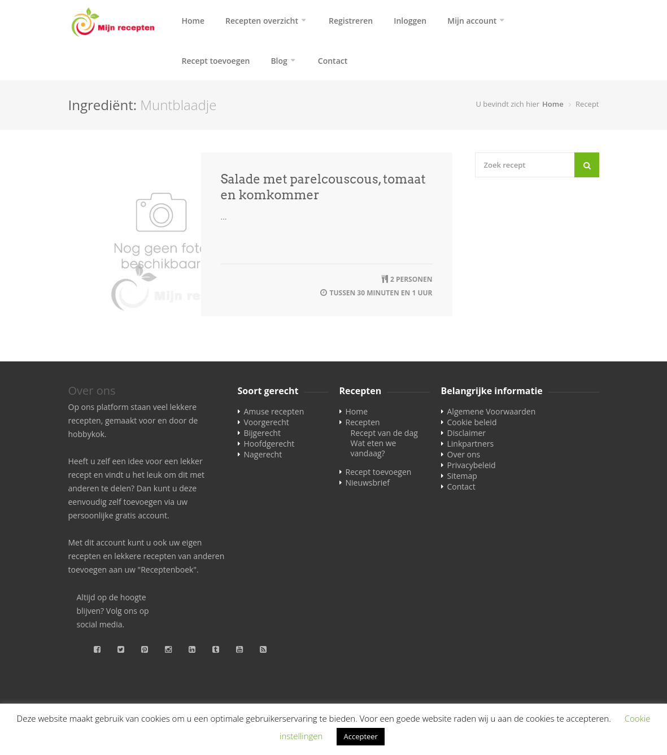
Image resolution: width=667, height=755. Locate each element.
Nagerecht (263, 457)
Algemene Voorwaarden (491, 414)
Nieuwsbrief (368, 486)
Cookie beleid (472, 425)
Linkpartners (470, 447)
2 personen (411, 282)
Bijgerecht (262, 436)
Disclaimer (466, 436)
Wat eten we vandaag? (373, 451)
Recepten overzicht (261, 20)
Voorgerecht (266, 425)
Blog (279, 62)
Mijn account (471, 20)
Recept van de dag (384, 436)
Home (193, 20)
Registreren (351, 20)
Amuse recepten (274, 414)
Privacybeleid (471, 468)
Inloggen (410, 20)
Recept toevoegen (216, 62)
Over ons (464, 457)
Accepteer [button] (360, 736)
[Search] (586, 168)
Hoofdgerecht (269, 447)
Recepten (363, 425)
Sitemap (462, 479)
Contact (332, 62)
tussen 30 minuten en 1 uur (381, 296)
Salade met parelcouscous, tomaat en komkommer (323, 190)
